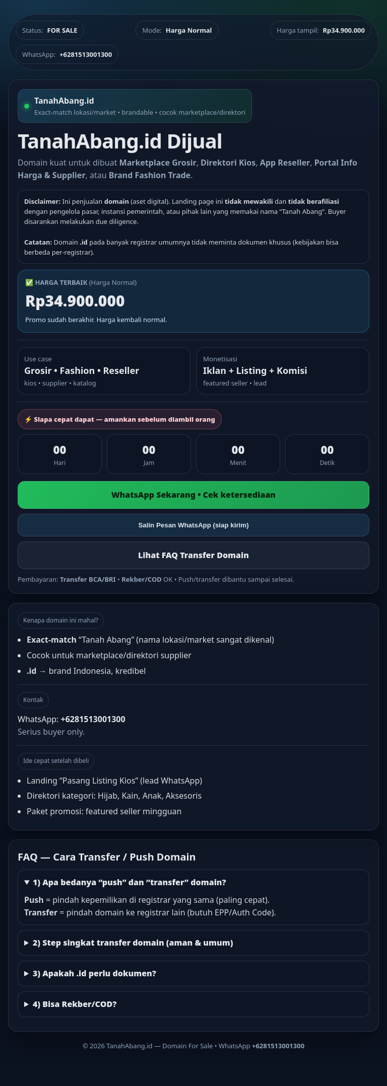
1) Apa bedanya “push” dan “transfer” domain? (129, 882)
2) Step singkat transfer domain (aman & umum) (133, 942)
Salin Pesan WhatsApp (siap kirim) (193, 525)
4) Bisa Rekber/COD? (74, 1004)
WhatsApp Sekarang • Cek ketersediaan (193, 494)
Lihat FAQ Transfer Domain (193, 555)
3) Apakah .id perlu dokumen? (94, 973)
